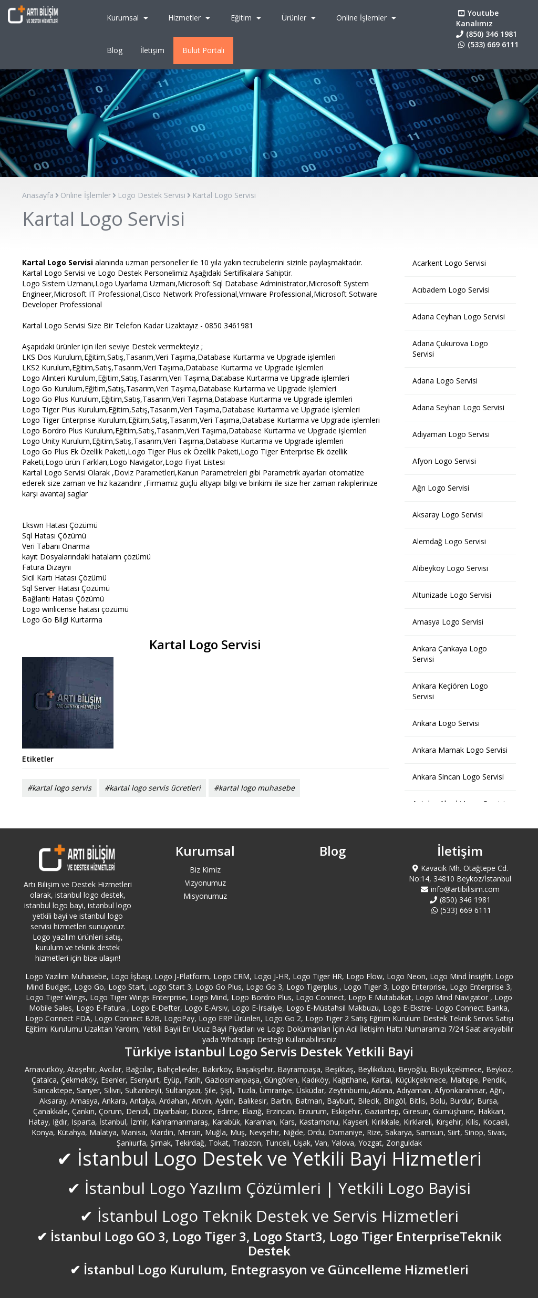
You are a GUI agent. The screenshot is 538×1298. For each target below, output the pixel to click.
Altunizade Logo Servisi (451, 595)
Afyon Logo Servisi (444, 461)
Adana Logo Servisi (445, 381)
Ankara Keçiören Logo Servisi (450, 691)
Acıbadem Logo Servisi (451, 290)
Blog (114, 50)
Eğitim (247, 18)
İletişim (152, 50)
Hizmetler (190, 18)
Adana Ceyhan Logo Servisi (458, 316)
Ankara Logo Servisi (446, 723)
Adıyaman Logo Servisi (451, 434)
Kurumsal (129, 18)
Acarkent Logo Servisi (449, 263)
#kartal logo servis (59, 788)
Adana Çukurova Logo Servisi (450, 348)
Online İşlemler (367, 18)
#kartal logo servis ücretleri (153, 788)
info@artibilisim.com (460, 889)
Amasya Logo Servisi (447, 622)
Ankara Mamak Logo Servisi (460, 750)
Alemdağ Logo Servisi (449, 541)
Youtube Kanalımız (477, 18)
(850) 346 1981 (486, 34)
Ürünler (300, 18)
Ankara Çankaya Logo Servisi (449, 653)
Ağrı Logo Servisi (440, 488)
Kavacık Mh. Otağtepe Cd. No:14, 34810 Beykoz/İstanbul (460, 873)
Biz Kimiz (205, 870)
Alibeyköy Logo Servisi (450, 568)
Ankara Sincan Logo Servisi (458, 777)
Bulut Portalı (203, 50)
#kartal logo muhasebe (254, 788)
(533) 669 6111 (487, 44)
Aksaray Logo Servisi (447, 515)
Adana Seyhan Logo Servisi (458, 407)
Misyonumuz (205, 896)
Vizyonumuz (205, 883)
